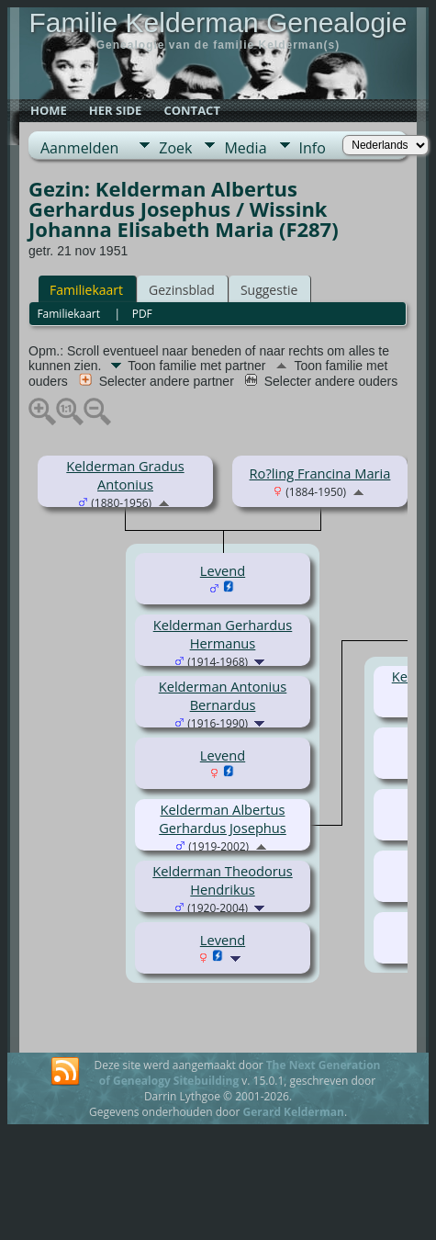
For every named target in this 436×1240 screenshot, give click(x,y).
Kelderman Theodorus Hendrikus (222, 880)
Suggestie (268, 290)
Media (245, 148)
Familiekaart (86, 290)
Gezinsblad (182, 290)
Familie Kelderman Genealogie (218, 22)
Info (312, 148)
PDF (142, 313)
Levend (222, 570)
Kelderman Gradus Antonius (125, 475)
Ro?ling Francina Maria (320, 473)
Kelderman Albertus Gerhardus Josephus (222, 818)
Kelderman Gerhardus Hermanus (223, 633)
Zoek (175, 148)
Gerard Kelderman (292, 1112)
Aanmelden (79, 148)
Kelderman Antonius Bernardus (223, 695)
